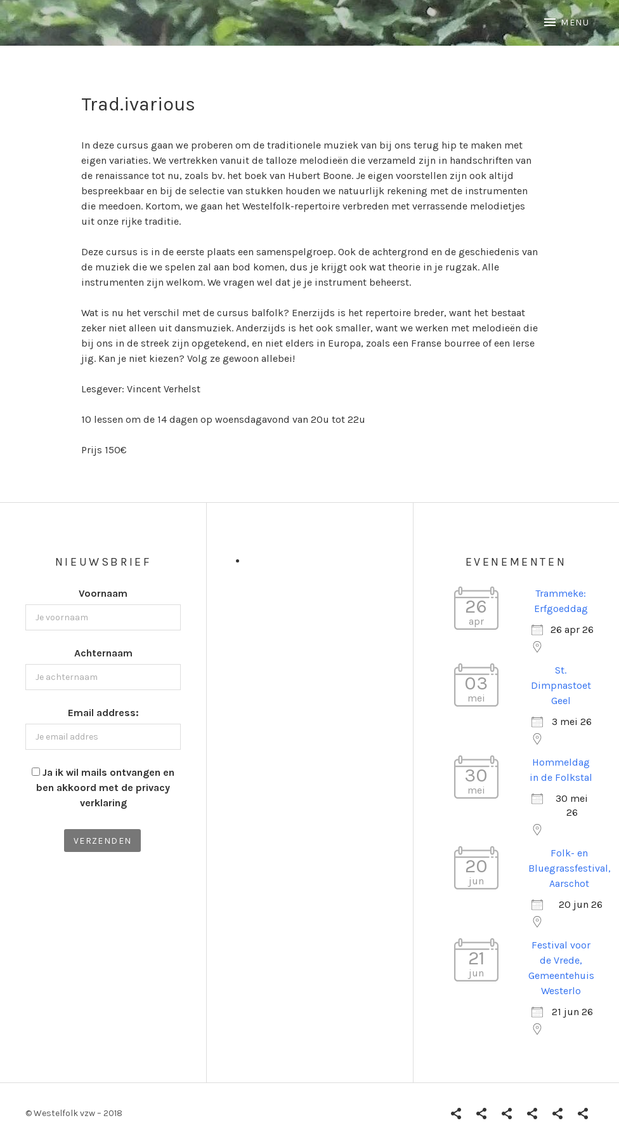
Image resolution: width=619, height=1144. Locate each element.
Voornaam (103, 593)
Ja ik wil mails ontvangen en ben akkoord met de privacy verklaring (105, 787)
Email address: (103, 713)
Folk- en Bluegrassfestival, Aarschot (569, 868)
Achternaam (103, 653)
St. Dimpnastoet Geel (561, 685)
